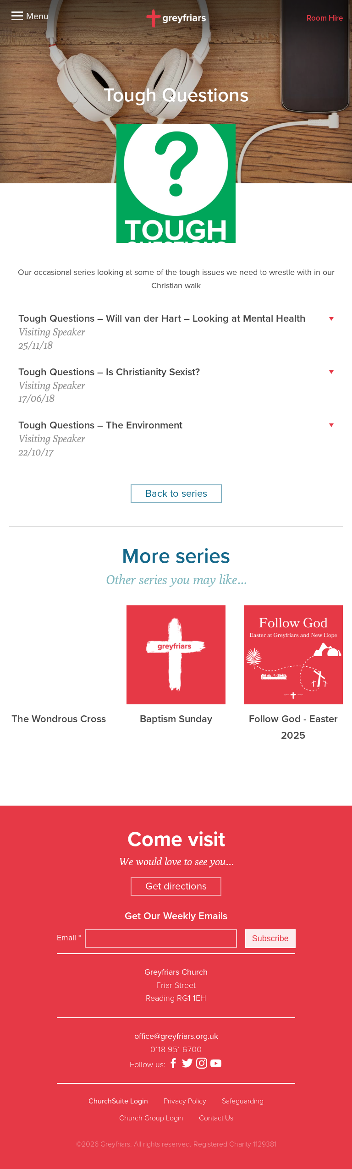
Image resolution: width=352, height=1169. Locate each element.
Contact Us (216, 1118)
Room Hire (325, 18)
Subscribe (270, 938)
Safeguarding (243, 1101)
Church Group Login (151, 1118)
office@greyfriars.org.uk (176, 1036)
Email (69, 938)
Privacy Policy (185, 1101)
